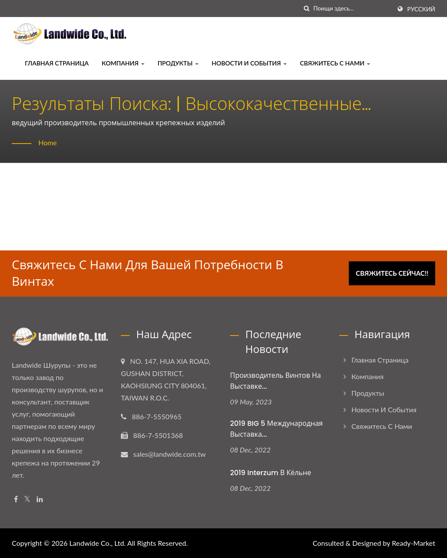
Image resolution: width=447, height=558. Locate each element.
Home (47, 142)
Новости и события (249, 63)
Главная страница (57, 63)
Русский (421, 9)
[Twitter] (27, 499)
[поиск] (306, 8)
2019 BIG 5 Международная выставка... (276, 428)
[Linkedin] (40, 499)
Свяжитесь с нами (335, 63)
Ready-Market (413, 543)
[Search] (352, 8)
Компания (123, 63)
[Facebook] (16, 499)
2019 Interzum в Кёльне (270, 473)
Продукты (178, 63)
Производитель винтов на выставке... (275, 380)
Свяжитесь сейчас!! (392, 273)
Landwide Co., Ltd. (97, 543)
